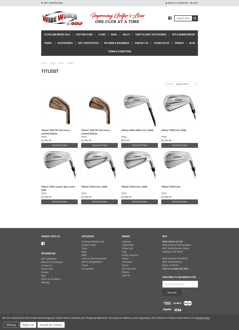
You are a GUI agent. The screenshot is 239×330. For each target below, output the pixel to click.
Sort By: (170, 84)
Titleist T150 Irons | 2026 (94, 186)
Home (44, 63)
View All (126, 275)
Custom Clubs (84, 34)
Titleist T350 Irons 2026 (173, 130)
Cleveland (127, 262)
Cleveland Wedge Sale (57, 34)
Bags (114, 34)
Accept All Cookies (51, 325)
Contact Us (141, 43)
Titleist (70, 63)
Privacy (179, 43)
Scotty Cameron (130, 255)
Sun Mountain (129, 268)
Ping (124, 251)
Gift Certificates (52, 3)
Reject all (28, 325)
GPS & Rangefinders (183, 34)
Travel (48, 43)
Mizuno (125, 272)
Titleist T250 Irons (171, 186)
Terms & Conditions (119, 51)
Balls (126, 34)
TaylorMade (128, 245)
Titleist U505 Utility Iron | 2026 (137, 130)
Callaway (126, 241)
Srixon (125, 265)
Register (183, 3)
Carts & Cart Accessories (150, 34)
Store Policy (161, 43)
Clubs (102, 34)
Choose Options (59, 145)
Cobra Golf (127, 248)
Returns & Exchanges (116, 43)
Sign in (170, 3)
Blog (192, 43)
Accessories (65, 43)
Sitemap (45, 282)
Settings (11, 325)
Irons (61, 63)
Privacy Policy (202, 317)
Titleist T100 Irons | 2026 (134, 186)
